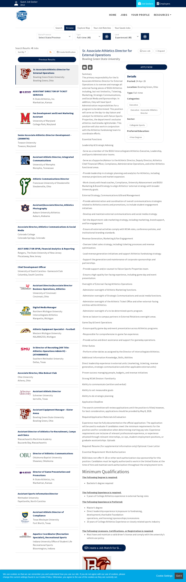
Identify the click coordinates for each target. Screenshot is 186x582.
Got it (179, 576)
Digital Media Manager (44, 307)
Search (59, 27)
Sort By (21, 52)
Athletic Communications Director (51, 178)
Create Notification (66, 52)
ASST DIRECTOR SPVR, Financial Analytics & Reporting (46, 248)
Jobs (124, 14)
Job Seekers (145, 3)
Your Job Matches (102, 27)
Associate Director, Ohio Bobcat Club (37, 372)
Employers (163, 3)
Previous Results (47, 59)
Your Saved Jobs (122, 27)
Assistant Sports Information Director (38, 493)
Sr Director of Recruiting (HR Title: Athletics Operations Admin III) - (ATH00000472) (51, 351)
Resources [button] (161, 14)
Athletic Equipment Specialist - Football (54, 329)
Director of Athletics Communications (53, 453)
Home (112, 14)
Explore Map (84, 27)
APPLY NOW (146, 67)
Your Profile (140, 14)
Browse (70, 27)
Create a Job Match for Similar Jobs (105, 548)
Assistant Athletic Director (47, 391)
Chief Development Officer (32, 267)
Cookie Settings (164, 576)
